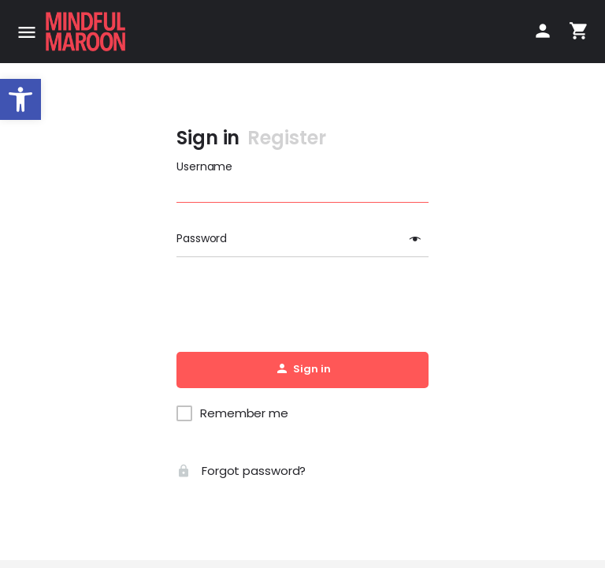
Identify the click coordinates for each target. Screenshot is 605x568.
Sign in (207, 138)
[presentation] (302, 305)
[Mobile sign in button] (543, 31)
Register (286, 138)
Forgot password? (241, 470)
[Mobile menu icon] (27, 32)
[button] (20, 99)
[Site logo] (87, 31)
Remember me (244, 413)
